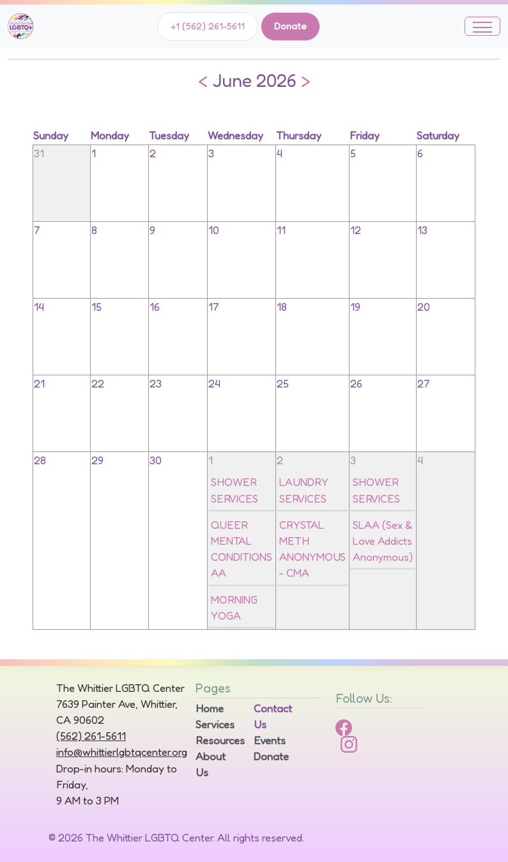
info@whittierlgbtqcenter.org (121, 752)
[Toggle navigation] (482, 26)
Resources (217, 740)
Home (210, 708)
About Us (211, 764)
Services (215, 724)
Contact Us (273, 716)
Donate (290, 26)
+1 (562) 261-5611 (208, 26)
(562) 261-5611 (91, 736)
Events (270, 740)
